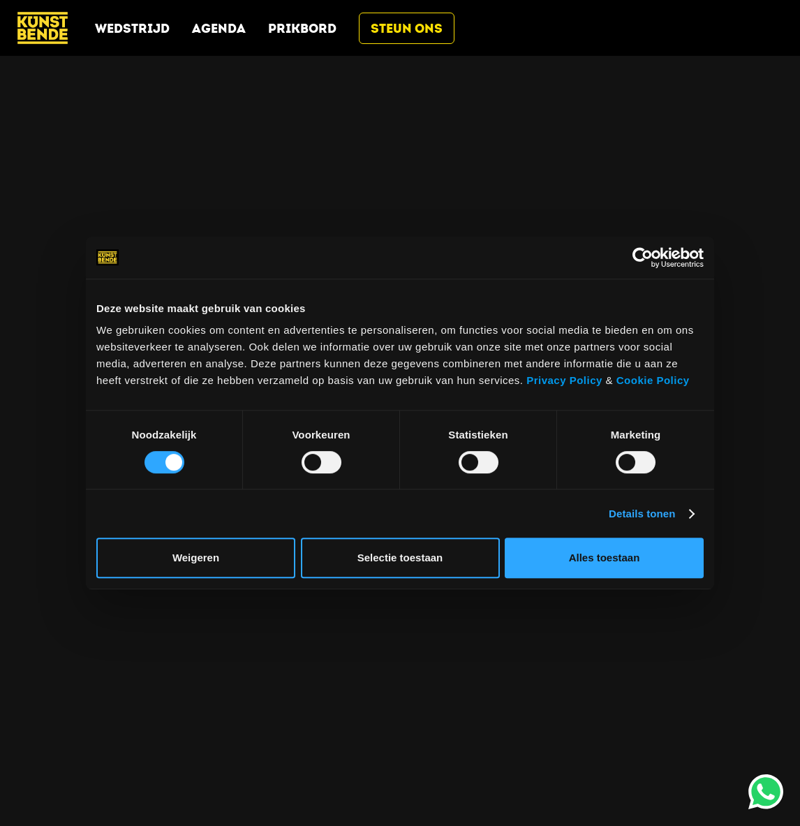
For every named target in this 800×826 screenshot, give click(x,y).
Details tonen (642, 513)
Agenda (219, 28)
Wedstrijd (132, 28)
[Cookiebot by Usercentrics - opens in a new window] (643, 257)
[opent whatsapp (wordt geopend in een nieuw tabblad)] (765, 791)
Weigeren (195, 557)
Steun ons (407, 28)
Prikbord (302, 28)
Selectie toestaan (400, 557)
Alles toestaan (604, 557)
